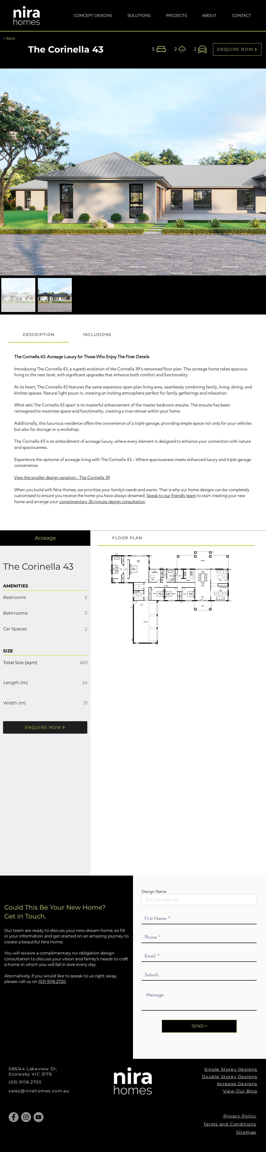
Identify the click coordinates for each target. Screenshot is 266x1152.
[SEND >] (199, 1026)
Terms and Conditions (230, 1124)
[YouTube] (38, 1117)
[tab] (39, 335)
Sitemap (246, 1132)
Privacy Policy (239, 1116)
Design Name (154, 892)
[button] (139, 15)
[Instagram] (26, 1117)
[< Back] (9, 38)
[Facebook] (14, 1117)
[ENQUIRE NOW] (237, 49)
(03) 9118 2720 (52, 981)
